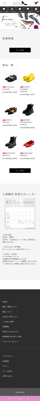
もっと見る (20, 50)
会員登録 (5, 361)
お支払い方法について (10, 317)
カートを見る (7, 371)
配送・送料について (9, 307)
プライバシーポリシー (10, 341)
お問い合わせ (7, 376)
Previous (2, 21)
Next (38, 21)
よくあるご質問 (8, 322)
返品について (7, 312)
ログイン (5, 366)
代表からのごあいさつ (10, 331)
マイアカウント (8, 356)
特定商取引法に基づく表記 (12, 336)
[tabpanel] (20, 21)
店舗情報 (5, 326)
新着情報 (8, 38)
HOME (4, 302)
